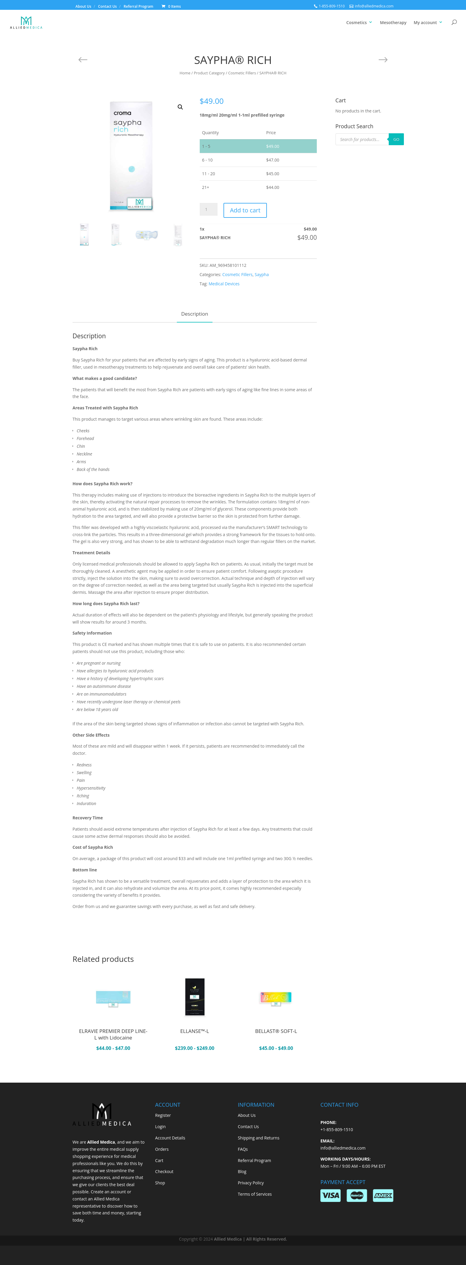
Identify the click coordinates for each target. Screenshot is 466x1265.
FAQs (243, 1149)
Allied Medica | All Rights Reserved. (250, 1239)
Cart (159, 1160)
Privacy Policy (251, 1183)
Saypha (262, 274)
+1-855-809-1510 (336, 1129)
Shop (160, 1183)
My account (425, 22)
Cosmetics (356, 22)
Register (163, 1115)
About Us (83, 6)
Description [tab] (194, 313)
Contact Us (107, 6)
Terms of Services (255, 1194)
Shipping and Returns (258, 1138)
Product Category (209, 73)
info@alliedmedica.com (343, 1148)
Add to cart (245, 210)
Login (160, 1126)
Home (185, 73)
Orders (162, 1149)
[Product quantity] (209, 209)
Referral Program (138, 6)
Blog (242, 1171)
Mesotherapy (393, 22)
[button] (180, 107)
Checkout (164, 1171)
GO (396, 139)
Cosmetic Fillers (242, 73)
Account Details (170, 1138)
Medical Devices (224, 283)
